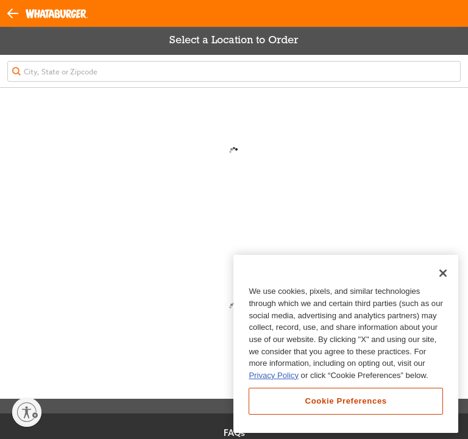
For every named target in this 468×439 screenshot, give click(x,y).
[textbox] (234, 71)
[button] (16, 13)
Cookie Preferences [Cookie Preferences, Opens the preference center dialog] (346, 400)
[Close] (443, 273)
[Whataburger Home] (57, 13)
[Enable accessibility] (26, 412)
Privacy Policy (274, 375)
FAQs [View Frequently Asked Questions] (234, 432)
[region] (345, 344)
